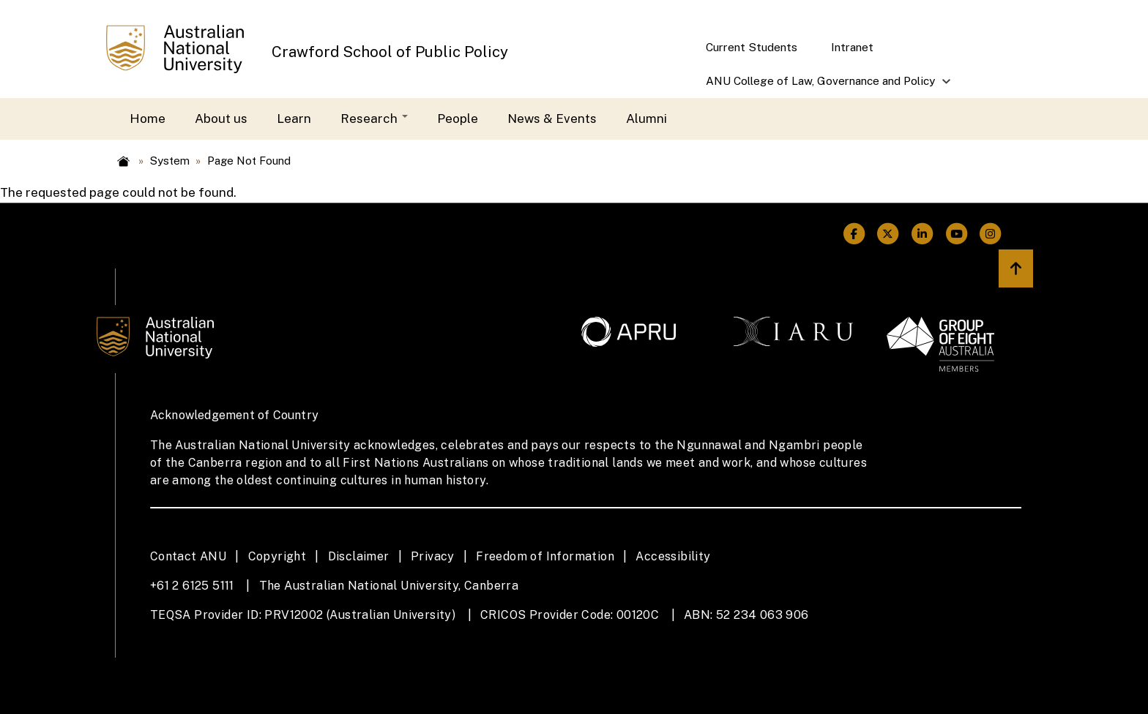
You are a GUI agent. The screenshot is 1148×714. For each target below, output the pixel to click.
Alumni (646, 118)
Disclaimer (359, 556)
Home (147, 118)
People (457, 118)
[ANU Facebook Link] (854, 233)
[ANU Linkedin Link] (922, 233)
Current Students (751, 46)
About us (221, 118)
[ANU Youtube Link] (956, 233)
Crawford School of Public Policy (390, 52)
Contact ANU (188, 556)
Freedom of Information (545, 556)
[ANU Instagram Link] (990, 233)
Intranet (852, 46)
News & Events (552, 118)
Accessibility (673, 556)
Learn (294, 118)
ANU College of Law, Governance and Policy (821, 86)
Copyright (277, 556)
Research (374, 118)
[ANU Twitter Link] (888, 233)
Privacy (433, 556)
